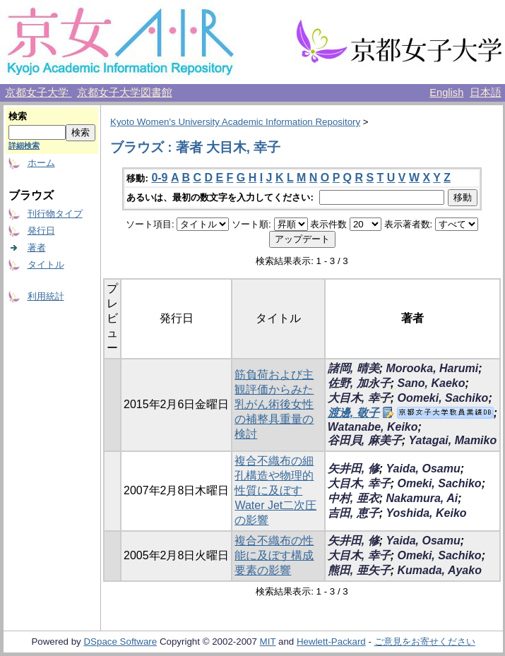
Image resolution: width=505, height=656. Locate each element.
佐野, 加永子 (359, 383)
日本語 (485, 92)
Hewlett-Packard (331, 641)
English (446, 92)
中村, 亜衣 (353, 498)
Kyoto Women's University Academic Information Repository (235, 122)
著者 (37, 247)
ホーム (41, 162)
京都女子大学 (38, 92)
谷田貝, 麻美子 (365, 440)
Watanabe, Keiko (373, 427)
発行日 (41, 230)
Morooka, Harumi (432, 368)
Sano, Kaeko (431, 383)
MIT (268, 641)
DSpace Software (120, 641)
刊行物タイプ (55, 213)
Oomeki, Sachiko (442, 398)
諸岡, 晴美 (353, 368)
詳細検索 (24, 145)
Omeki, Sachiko (439, 483)
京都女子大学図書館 (124, 92)
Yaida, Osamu (423, 469)
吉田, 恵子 (353, 513)
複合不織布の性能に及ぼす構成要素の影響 (274, 555)
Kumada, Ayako (439, 570)
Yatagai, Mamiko (452, 440)
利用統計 (46, 296)
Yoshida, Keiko (426, 513)
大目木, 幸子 (359, 398)
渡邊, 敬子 (353, 413)
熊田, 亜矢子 (359, 570)
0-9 (159, 178)
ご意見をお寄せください (424, 641)
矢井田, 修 (353, 469)
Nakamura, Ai (422, 498)
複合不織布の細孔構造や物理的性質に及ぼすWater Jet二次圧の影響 (275, 490)
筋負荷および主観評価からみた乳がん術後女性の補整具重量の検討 (274, 404)
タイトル (46, 264)
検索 (17, 116)
